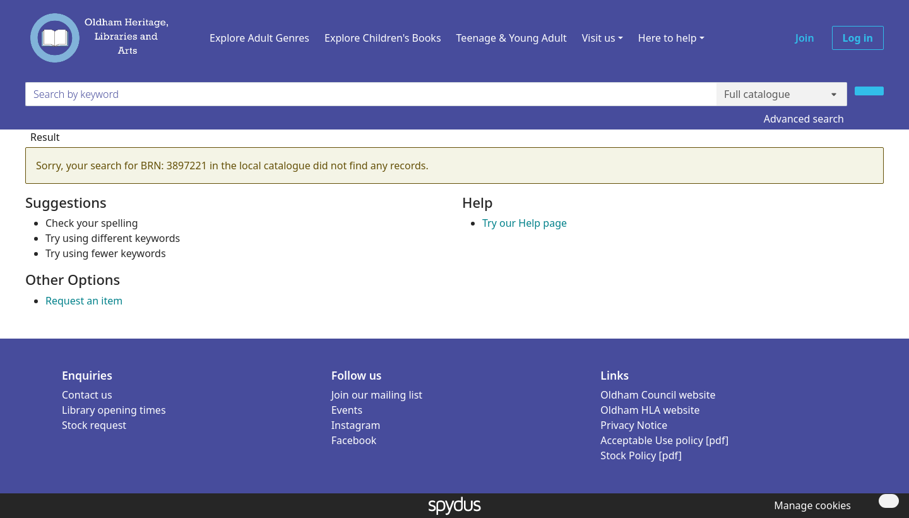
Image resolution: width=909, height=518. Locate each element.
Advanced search (804, 119)
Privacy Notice (633, 425)
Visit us (598, 38)
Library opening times (114, 410)
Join (804, 38)
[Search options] (781, 94)
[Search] (869, 91)
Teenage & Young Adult (511, 38)
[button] (810, 505)
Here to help (667, 38)
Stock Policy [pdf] (641, 455)
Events (346, 410)
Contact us (87, 395)
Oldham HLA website (649, 410)
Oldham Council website (657, 395)
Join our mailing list (376, 395)
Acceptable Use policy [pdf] (664, 440)
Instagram (356, 425)
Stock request (94, 425)
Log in (858, 38)
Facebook (354, 440)
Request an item (83, 301)
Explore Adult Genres (259, 38)
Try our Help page (524, 223)
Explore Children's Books (382, 38)
